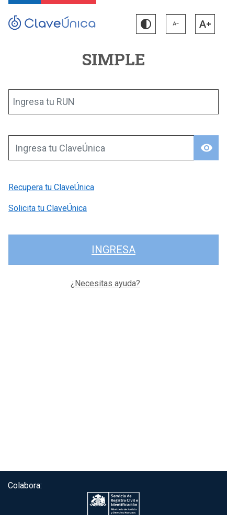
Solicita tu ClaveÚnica (47, 208)
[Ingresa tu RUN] (113, 101)
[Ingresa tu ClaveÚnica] (101, 147)
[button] (146, 24)
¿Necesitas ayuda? (105, 283)
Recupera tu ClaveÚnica (51, 187)
